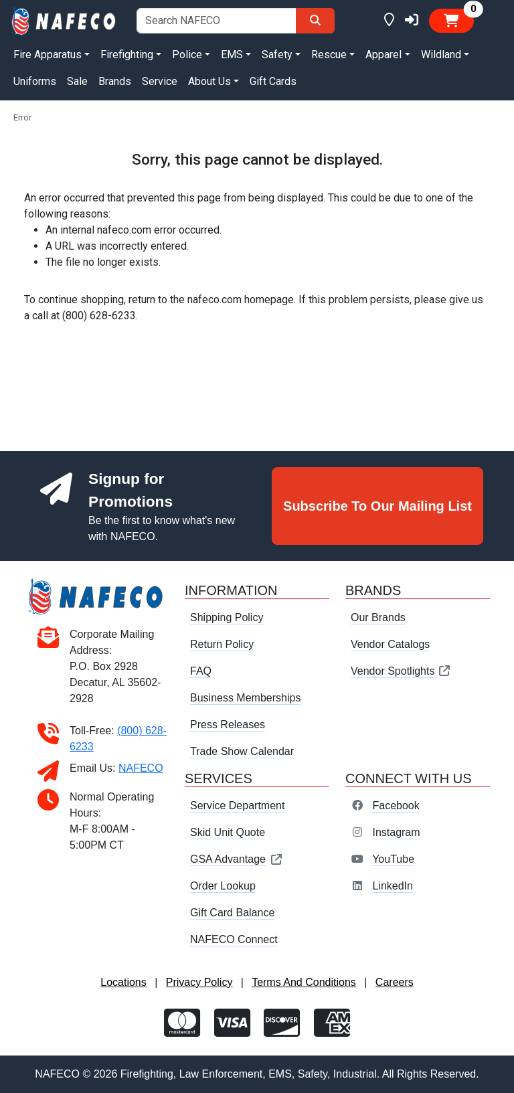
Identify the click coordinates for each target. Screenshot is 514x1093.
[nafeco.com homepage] (64, 19)
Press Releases (227, 724)
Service (159, 81)
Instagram (396, 832)
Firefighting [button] (126, 54)
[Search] (315, 20)
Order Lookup (223, 886)
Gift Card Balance (232, 912)
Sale (77, 81)
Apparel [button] (383, 54)
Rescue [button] (329, 54)
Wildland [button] (441, 54)
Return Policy (222, 644)
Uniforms (34, 81)
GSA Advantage (236, 859)
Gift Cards (273, 81)
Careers (394, 982)
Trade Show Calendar (242, 751)
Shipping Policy (226, 617)
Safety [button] (277, 54)
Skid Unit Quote (227, 832)
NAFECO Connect (234, 939)
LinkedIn (392, 886)
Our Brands (378, 617)
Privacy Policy (199, 982)
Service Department (237, 805)
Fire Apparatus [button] (47, 54)
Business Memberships (245, 697)
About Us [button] (209, 81)
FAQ (200, 671)
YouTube (393, 859)
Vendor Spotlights (401, 671)
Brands (114, 81)
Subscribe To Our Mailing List (377, 506)
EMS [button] (232, 54)
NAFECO (140, 768)
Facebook (395, 805)
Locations (123, 982)
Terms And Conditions (304, 982)
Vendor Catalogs (390, 644)
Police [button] (187, 54)
